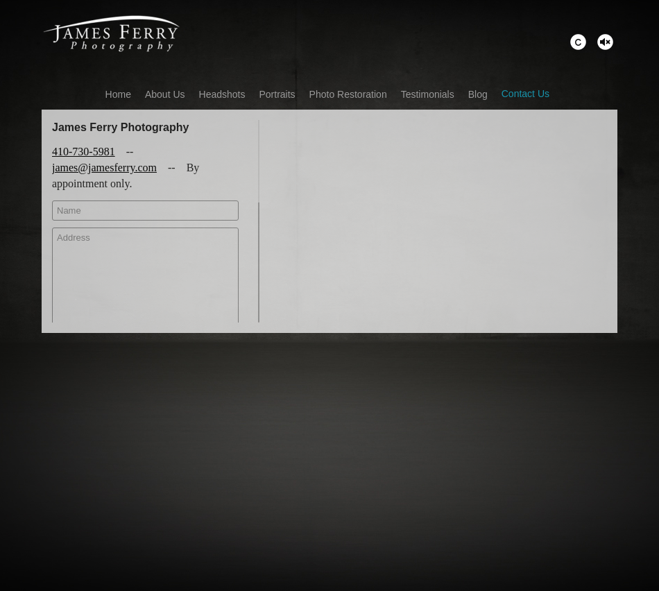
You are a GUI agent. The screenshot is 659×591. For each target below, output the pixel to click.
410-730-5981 (83, 151)
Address (145, 284)
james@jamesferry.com (104, 167)
